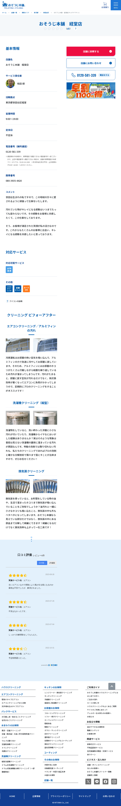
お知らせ (90, 716)
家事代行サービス (94, 744)
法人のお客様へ (93, 768)
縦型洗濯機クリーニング (11, 761)
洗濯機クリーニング (11, 756)
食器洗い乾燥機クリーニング (55, 703)
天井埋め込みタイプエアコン (13, 706)
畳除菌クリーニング (52, 737)
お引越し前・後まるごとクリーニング (16, 716)
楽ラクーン (91, 754)
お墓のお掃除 (49, 775)
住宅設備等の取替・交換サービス (100, 751)
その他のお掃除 (51, 759)
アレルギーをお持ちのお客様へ (99, 713)
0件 (68, 28)
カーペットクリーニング (53, 720)
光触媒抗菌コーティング (53, 768)
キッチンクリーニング (53, 696)
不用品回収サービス (95, 747)
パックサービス (9, 711)
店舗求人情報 (92, 775)
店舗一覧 (48, 780)
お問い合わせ (109, 796)
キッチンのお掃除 (52, 687)
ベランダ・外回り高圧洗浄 (54, 771)
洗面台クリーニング (9, 751)
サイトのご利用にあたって (97, 709)
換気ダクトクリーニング (53, 744)
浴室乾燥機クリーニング (11, 744)
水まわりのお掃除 (10, 725)
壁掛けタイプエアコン (10, 699)
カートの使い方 (93, 703)
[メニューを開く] (116, 5)
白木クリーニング (51, 733)
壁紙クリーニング (51, 727)
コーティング (50, 752)
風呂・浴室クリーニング (11, 730)
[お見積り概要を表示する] (105, 5)
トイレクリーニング (9, 747)
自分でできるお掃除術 (95, 727)
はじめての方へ (93, 696)
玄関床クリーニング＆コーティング (58, 740)
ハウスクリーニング (11, 687)
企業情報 (36, 796)
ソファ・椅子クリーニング (54, 716)
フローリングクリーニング (54, 713)
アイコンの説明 (15, 301)
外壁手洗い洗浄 (50, 765)
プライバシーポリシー (61, 796)
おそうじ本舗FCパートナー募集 (99, 771)
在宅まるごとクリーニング (12, 720)
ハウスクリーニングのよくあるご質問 (101, 706)
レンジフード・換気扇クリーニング (58, 692)
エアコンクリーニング (12, 694)
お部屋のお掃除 (51, 707)
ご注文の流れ (92, 699)
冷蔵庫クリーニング (52, 699)
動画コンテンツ (93, 730)
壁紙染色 (47, 723)
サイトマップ (85, 796)
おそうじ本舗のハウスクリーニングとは (102, 692)
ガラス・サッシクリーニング (55, 730)
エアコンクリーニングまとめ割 (14, 703)
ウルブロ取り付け (9, 740)
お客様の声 (91, 733)
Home (12, 796)
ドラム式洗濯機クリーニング (13, 765)
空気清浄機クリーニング (53, 747)
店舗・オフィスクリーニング (98, 765)
